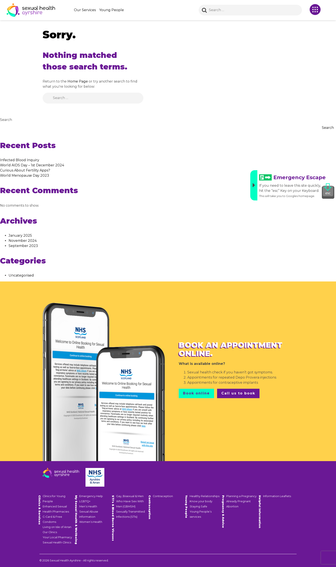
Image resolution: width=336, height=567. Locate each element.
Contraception (163, 496)
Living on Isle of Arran (57, 527)
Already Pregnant (238, 501)
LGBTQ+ (84, 501)
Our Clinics (50, 532)
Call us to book (238, 393)
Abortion (232, 506)
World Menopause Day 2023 (24, 175)
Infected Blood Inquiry (19, 160)
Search (6, 120)
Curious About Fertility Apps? (25, 170)
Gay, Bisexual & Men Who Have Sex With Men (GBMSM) (130, 501)
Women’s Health (90, 521)
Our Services (85, 10)
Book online (196, 393)
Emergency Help (91, 496)
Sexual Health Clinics (57, 542)
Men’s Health (88, 506)
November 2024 (23, 241)
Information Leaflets (277, 496)
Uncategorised (21, 275)
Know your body (201, 501)
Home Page (78, 81)
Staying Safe (198, 506)
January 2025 (20, 235)
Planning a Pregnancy (241, 496)
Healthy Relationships (204, 496)
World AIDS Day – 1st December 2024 (32, 165)
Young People (111, 10)
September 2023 (23, 246)
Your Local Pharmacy (57, 537)
